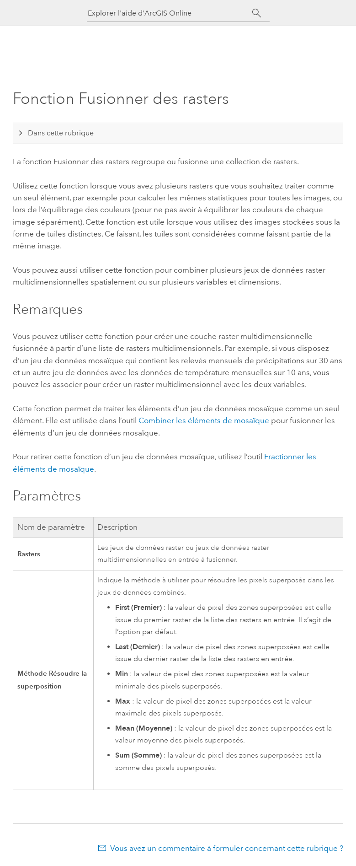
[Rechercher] (257, 13)
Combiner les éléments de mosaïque (203, 420)
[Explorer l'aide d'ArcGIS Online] (170, 13)
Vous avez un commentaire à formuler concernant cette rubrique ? (226, 848)
